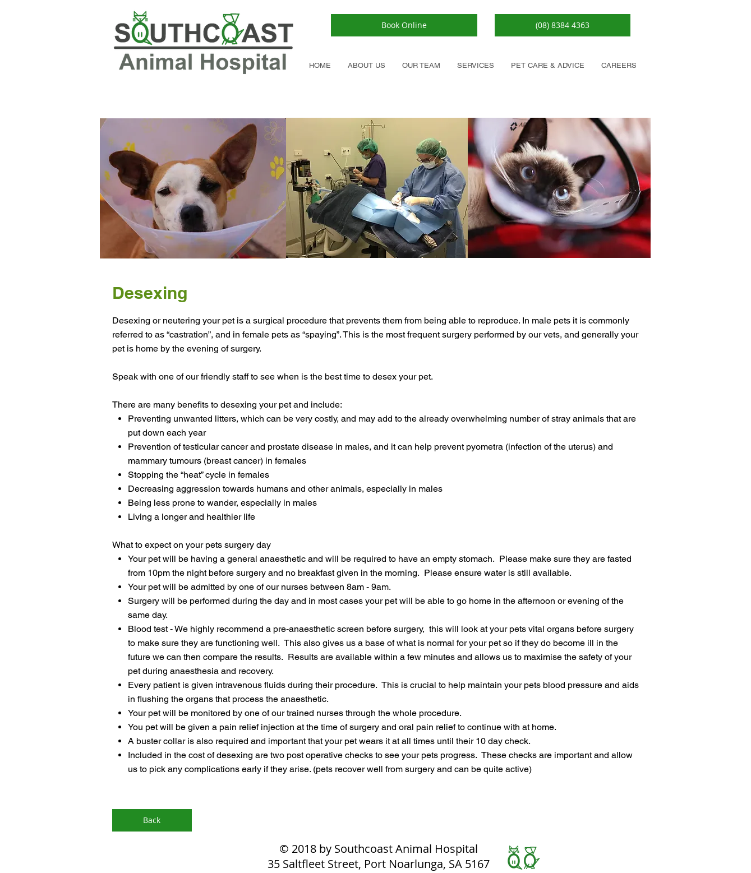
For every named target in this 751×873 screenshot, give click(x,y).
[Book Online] (404, 25)
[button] (548, 65)
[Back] (152, 820)
